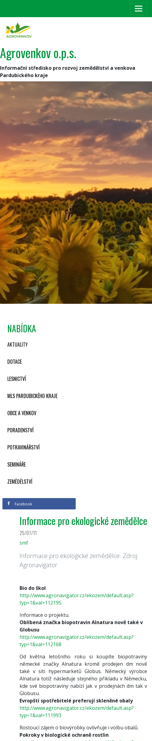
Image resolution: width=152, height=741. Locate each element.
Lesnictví (16, 378)
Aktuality (17, 344)
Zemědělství (19, 481)
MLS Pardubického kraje (32, 396)
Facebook (19, 504)
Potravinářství (23, 447)
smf (24, 542)
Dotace (14, 361)
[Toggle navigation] (138, 8)
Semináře (16, 464)
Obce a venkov (21, 413)
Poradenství (20, 430)
